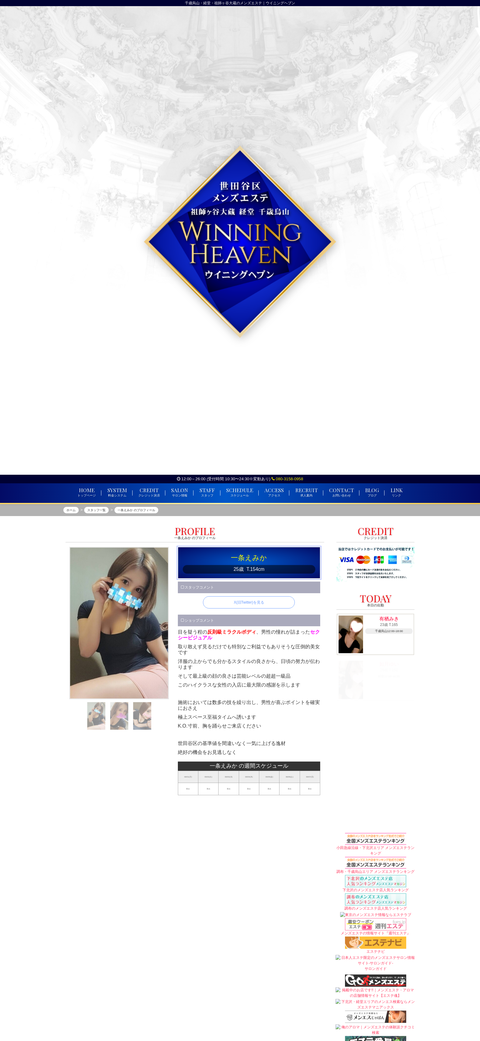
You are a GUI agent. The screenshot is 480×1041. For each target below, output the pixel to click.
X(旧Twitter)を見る (249, 602)
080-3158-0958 (287, 479)
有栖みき (389, 618)
